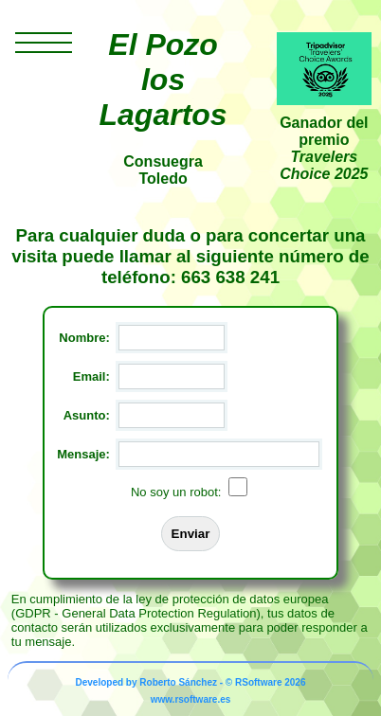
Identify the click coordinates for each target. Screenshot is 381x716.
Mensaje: (83, 454)
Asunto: (87, 415)
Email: (91, 376)
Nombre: (84, 338)
